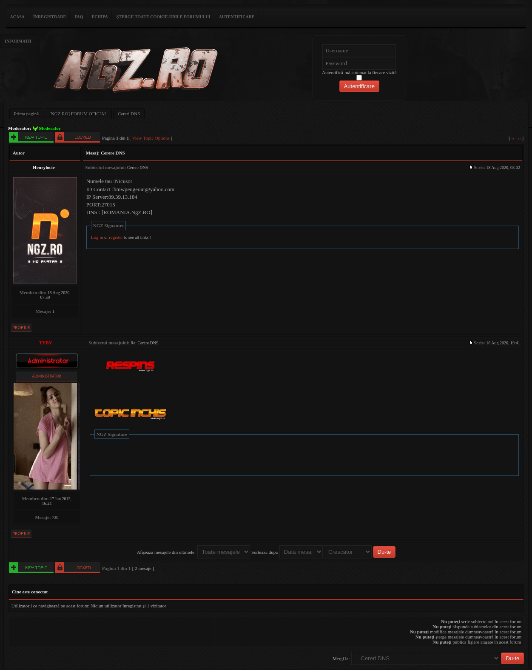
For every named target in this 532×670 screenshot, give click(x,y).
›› (519, 137)
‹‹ (512, 137)
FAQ (78, 16)
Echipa (100, 16)
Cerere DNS (113, 152)
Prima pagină (26, 113)
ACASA (17, 16)
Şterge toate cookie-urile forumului (164, 16)
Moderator (49, 128)
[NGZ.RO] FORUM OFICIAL (78, 113)
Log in (97, 237)
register (116, 237)
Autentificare (237, 16)
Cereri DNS (129, 113)
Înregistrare (49, 16)
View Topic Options (151, 137)
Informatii (18, 41)
